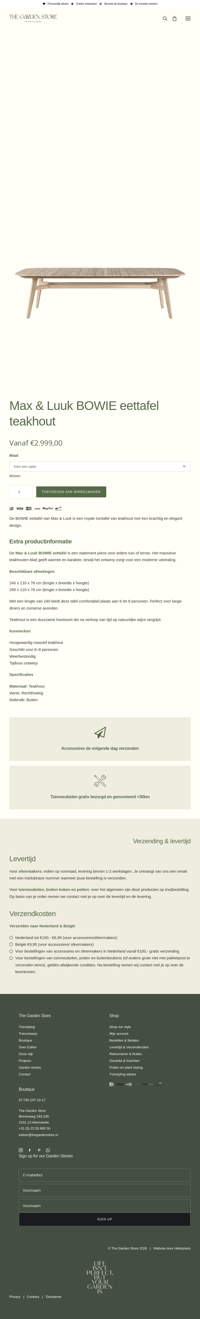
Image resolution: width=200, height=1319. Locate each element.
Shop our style (120, 1027)
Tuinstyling (27, 1027)
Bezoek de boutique (115, 3)
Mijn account (118, 1034)
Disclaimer (54, 1297)
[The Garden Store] (33, 18)
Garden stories (30, 1067)
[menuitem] (56, 4)
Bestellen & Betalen (124, 1040)
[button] (188, 18)
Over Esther (28, 1047)
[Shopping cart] (172, 18)
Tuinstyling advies (122, 1074)
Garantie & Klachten (124, 1061)
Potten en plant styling (126, 1067)
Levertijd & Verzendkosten (129, 1047)
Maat (13, 455)
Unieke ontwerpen (86, 3)
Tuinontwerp (28, 1034)
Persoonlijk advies (58, 3)
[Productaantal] (21, 492)
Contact (24, 1074)
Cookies (33, 1297)
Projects (25, 1061)
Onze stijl (26, 1054)
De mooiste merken (146, 3)
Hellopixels (182, 1248)
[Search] (162, 18)
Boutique (25, 1040)
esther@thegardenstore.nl (38, 1135)
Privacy (15, 1297)
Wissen (15, 476)
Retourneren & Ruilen (125, 1054)
